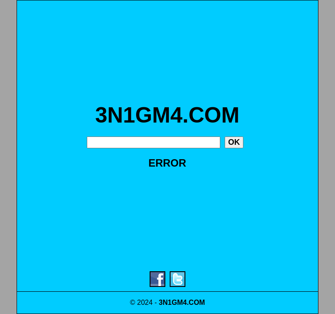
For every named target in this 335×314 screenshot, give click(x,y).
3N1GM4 (173, 302)
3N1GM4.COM (167, 115)
